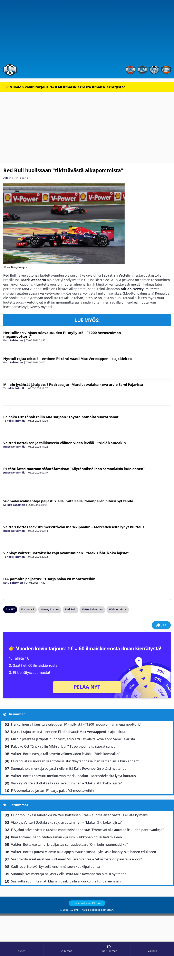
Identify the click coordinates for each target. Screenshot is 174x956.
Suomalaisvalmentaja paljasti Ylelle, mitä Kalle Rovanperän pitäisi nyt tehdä (68, 501)
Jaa (161, 625)
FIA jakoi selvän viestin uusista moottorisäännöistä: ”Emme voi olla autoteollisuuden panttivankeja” (87, 830)
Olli (5, 178)
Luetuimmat (18, 805)
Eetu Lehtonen (13, 340)
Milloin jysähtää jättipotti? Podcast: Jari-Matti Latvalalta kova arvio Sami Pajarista (73, 384)
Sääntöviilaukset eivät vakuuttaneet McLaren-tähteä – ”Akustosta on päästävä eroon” (77, 859)
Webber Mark (117, 609)
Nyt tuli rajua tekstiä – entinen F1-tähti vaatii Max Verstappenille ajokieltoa (67, 358)
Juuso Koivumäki (14, 446)
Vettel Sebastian (92, 609)
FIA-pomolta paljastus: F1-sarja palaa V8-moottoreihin (49, 578)
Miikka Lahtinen (14, 505)
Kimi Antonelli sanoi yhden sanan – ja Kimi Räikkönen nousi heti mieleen (66, 837)
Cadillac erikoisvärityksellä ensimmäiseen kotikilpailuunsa (55, 866)
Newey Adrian (50, 609)
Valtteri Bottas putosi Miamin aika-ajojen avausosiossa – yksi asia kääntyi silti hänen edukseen (83, 852)
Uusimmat (16, 714)
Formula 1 (27, 609)
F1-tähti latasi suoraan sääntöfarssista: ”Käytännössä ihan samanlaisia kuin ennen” (74, 468)
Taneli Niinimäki (14, 388)
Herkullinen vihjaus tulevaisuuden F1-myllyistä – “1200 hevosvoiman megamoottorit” (62, 334)
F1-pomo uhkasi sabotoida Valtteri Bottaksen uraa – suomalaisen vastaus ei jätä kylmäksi (79, 815)
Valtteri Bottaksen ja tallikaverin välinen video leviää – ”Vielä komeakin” (65, 442)
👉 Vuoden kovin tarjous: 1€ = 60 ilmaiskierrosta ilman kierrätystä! (65, 87)
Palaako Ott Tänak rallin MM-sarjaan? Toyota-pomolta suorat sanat (60, 416)
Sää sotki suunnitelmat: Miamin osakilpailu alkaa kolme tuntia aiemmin (66, 881)
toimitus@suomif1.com (87, 903)
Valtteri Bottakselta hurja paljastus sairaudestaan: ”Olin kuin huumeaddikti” (69, 844)
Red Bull (70, 609)
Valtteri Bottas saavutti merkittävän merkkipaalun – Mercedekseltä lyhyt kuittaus (73, 527)
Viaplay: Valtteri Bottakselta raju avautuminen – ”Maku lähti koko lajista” (66, 553)
